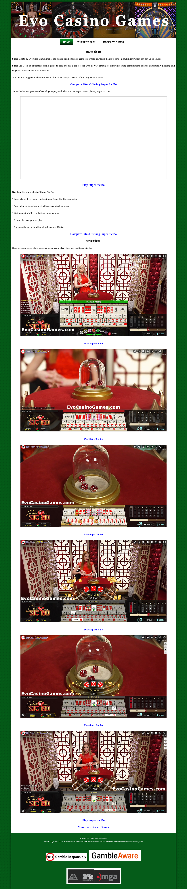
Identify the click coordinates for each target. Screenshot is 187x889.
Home (66, 42)
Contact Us (84, 838)
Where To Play (86, 42)
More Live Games (113, 42)
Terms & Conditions (99, 838)
